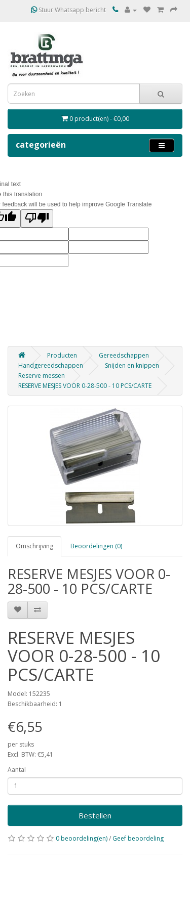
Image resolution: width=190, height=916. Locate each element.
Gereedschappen (124, 355)
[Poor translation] (37, 218)
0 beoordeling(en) (81, 838)
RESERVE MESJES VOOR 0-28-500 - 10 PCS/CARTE (84, 385)
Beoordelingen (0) (96, 546)
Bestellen (95, 815)
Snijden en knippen (132, 365)
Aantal (17, 769)
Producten (62, 355)
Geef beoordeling (138, 838)
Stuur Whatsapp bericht (68, 10)
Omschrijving (34, 546)
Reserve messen (41, 375)
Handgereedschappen (50, 365)
